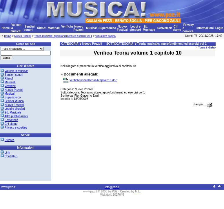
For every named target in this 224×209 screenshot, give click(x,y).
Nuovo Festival (122, 28)
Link (7, 152)
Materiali (54, 28)
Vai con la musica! (16, 71)
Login (219, 28)
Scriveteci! (164, 28)
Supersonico (107, 28)
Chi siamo (177, 28)
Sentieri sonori (29, 28)
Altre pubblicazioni (16, 116)
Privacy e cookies (16, 127)
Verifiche (67, 26)
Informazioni (205, 28)
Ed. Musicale (149, 28)
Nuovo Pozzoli (78, 28)
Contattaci (11, 156)
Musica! (91, 28)
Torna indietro (207, 47)
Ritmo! (41, 28)
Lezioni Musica (14, 101)
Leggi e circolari (135, 28)
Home (6, 28)
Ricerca (9, 140)
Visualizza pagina (105, 36)
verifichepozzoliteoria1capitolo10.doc (93, 80)
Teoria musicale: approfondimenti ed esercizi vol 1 (63, 36)
